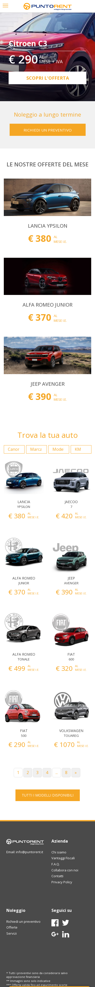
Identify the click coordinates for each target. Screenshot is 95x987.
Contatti (57, 876)
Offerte (11, 927)
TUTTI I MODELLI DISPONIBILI (47, 795)
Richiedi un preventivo (23, 921)
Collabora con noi (64, 870)
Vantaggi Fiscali (63, 858)
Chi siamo (58, 852)
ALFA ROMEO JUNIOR (47, 304)
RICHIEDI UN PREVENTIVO (48, 130)
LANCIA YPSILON (47, 225)
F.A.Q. (55, 864)
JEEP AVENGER (48, 383)
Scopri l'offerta (47, 78)
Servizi (11, 933)
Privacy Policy (61, 882)
